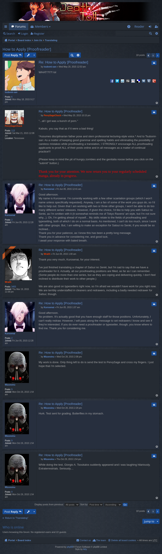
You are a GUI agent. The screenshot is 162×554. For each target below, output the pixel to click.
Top (157, 102)
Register (39, 33)
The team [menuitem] (101, 540)
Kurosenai (10, 215)
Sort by (91, 504)
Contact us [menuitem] (85, 540)
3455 (13, 287)
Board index (24, 40)
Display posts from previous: (57, 504)
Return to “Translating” (16, 518)
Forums (20, 26)
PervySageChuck (13, 126)
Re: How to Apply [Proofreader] (63, 62)
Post (11, 55)
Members (41, 26)
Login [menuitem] (151, 27)
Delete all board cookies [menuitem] (123, 540)
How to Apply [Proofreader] (27, 49)
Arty (85, 549)
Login (24, 33)
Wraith (8, 282)
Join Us (38, 40)
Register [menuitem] (157, 27)
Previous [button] (149, 55)
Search (10, 33)
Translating (51, 40)
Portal (11, 40)
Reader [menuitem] (139, 26)
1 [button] (153, 55)
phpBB (70, 547)
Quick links (6, 27)
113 (13, 130)
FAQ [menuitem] (130, 27)
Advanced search (156, 33)
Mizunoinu (10, 385)
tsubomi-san (11, 92)
